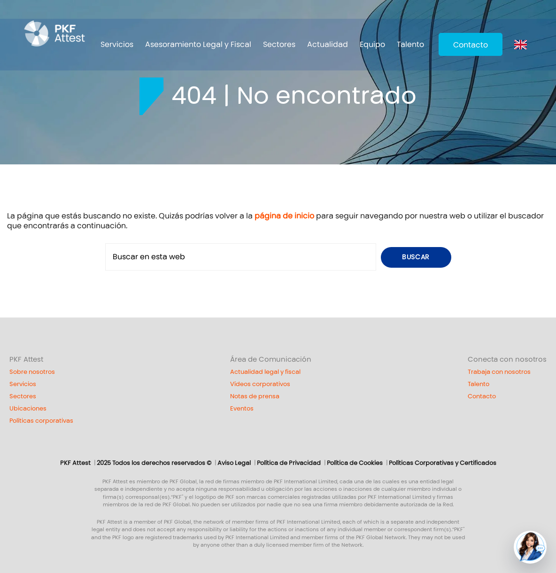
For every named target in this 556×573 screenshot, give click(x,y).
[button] (530, 547)
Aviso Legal (234, 463)
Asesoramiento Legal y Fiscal (198, 44)
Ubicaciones (27, 408)
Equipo (372, 44)
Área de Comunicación (270, 359)
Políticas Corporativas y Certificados (442, 463)
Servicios (116, 44)
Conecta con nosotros (507, 359)
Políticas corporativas (41, 421)
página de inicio (284, 215)
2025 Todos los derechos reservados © (154, 463)
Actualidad (327, 44)
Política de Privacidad (289, 463)
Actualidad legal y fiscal (265, 372)
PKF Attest (26, 359)
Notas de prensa (254, 396)
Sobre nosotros (32, 372)
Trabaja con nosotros (499, 372)
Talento (410, 44)
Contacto (470, 44)
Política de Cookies (355, 463)
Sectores (279, 44)
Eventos (242, 408)
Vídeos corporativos (260, 384)
